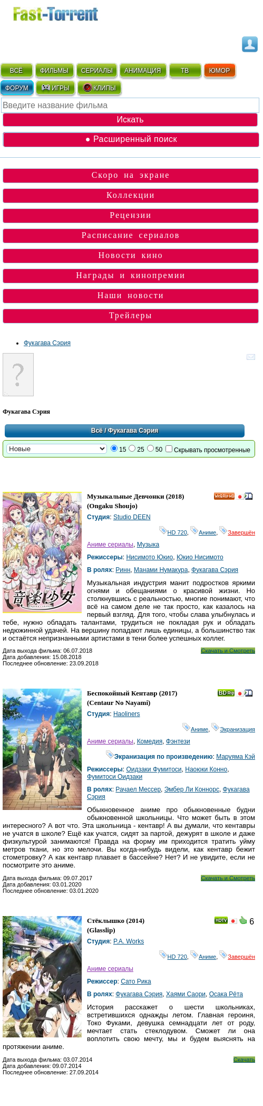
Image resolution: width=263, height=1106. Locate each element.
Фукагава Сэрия (47, 343)
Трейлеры (131, 315)
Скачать (244, 1059)
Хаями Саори (186, 994)
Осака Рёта (226, 994)
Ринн (122, 570)
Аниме (203, 532)
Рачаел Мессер (138, 789)
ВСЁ (16, 70)
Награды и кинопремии (131, 275)
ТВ (185, 70)
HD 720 (173, 532)
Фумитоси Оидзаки (114, 776)
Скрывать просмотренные (212, 450)
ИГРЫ (55, 87)
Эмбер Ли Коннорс (191, 789)
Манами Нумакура (161, 570)
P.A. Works (128, 941)
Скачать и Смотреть (228, 650)
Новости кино (131, 255)
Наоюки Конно (206, 769)
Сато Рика (136, 981)
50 (158, 449)
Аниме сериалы (110, 544)
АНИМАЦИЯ (142, 70)
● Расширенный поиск (131, 139)
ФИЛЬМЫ (54, 70)
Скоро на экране (131, 174)
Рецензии (130, 215)
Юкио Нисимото (200, 557)
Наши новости (131, 295)
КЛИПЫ (99, 87)
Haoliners (126, 714)
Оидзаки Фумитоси (153, 769)
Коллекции (130, 194)
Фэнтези (178, 741)
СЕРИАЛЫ (97, 70)
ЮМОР (219, 70)
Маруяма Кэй (235, 756)
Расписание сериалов (131, 235)
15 (122, 449)
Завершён (237, 532)
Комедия (150, 741)
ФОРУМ (16, 88)
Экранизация (233, 729)
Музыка (148, 544)
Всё (97, 430)
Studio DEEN (132, 517)
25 (140, 449)
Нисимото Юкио (149, 557)
